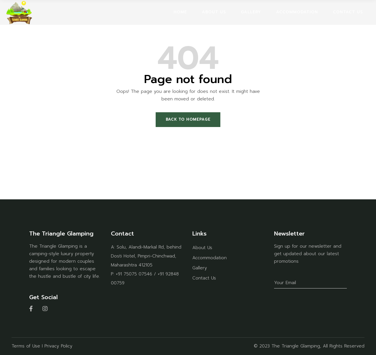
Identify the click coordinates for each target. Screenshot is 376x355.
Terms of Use (26, 346)
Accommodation (209, 258)
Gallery (199, 268)
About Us (202, 247)
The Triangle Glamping (295, 346)
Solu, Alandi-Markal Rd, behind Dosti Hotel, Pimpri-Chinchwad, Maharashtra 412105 (146, 256)
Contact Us (204, 278)
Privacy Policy (58, 346)
